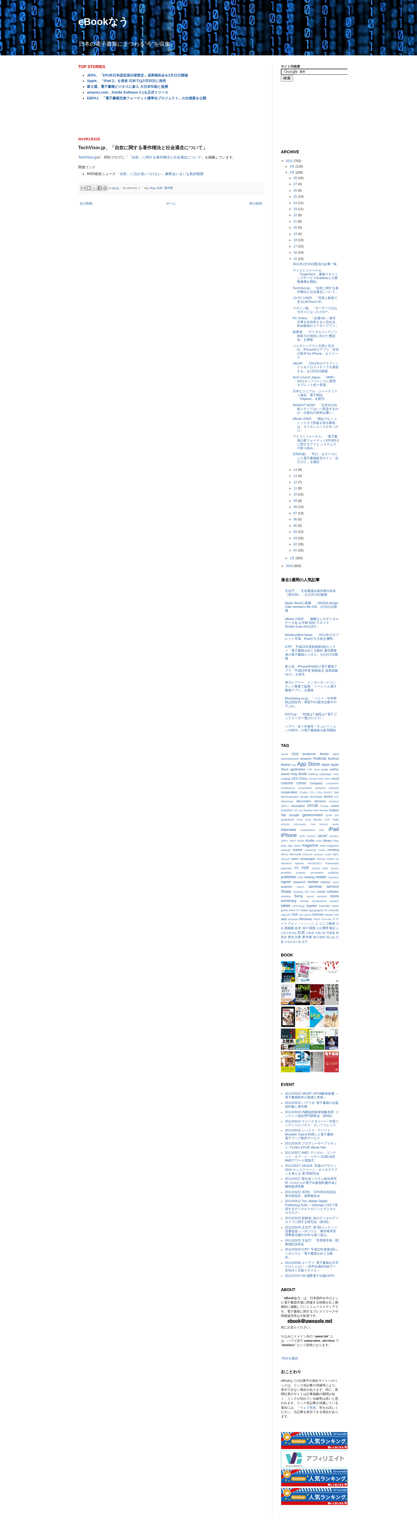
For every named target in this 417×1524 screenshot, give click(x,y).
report (286, 882)
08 (295, 506)
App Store (308, 764)
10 (295, 494)
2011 (290, 161)
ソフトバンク (306, 923)
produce (286, 872)
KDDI (300, 840)
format (324, 810)
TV (298, 910)
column (287, 783)
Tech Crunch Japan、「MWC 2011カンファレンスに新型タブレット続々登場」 (314, 381)
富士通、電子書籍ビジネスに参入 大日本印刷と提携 (127, 87)
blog (152, 187)
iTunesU (311, 836)
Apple (325, 764)
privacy (335, 868)
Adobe (324, 754)
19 (295, 234)
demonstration (290, 796)
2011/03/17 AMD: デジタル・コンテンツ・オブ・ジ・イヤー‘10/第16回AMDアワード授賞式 (310, 1156)
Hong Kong (304, 819)
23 (295, 209)
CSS (311, 792)
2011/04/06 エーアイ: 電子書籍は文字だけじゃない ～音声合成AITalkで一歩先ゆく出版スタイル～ (312, 1266)
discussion (303, 801)
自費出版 (320, 932)
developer (316, 796)
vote (336, 914)
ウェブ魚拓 (308, 1407)
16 (295, 252)
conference (288, 788)
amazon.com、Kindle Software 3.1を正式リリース (127, 92)
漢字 (305, 928)
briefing (313, 774)
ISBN (302, 836)
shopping (298, 891)
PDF (305, 868)
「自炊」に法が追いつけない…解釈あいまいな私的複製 (159, 174)
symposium (319, 901)
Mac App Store (291, 845)
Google (294, 815)
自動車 (310, 932)
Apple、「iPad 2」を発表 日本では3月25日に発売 (126, 81)
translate (324, 905)
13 (295, 475)
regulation (333, 877)
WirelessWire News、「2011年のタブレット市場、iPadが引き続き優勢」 (312, 636)
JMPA (292, 840)
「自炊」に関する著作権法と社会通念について (164, 157)
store (334, 896)
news (295, 859)
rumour (326, 882)
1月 (292, 558)
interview (288, 829)
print (325, 868)
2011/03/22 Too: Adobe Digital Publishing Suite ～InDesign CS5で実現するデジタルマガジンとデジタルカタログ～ (311, 1206)
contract (334, 788)
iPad (334, 829)
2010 (290, 566)
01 (295, 550)
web (284, 919)
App (294, 764)
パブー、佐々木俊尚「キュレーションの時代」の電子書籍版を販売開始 (310, 728)
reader (320, 877)
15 (295, 258)
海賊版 (289, 928)
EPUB (313, 805)
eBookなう (103, 21)
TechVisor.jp (87, 157)
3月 (292, 166)
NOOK (321, 859)
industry (285, 824)
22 (295, 215)
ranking (309, 877)
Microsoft (295, 854)
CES (294, 778)
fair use (298, 810)
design (304, 796)
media (321, 850)
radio (300, 877)
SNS (313, 891)
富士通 (297, 941)
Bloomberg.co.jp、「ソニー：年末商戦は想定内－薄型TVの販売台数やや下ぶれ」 (311, 702)
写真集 (330, 932)
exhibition (287, 810)
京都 (318, 928)
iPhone (289, 835)
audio (324, 769)
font (316, 810)
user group (305, 914)
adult (336, 754)
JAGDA (334, 836)
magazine (310, 845)
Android (319, 758)
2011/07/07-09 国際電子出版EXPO (309, 1275)
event (335, 805)
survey (304, 901)
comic (301, 783)
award (285, 774)
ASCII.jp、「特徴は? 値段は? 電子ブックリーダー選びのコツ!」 (311, 716)
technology (298, 906)
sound (310, 896)
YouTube (326, 919)
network (285, 859)
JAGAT (322, 836)
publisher (289, 877)
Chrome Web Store (319, 778)
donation (334, 801)
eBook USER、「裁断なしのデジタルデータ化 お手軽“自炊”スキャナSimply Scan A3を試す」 (312, 622)
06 (295, 519)
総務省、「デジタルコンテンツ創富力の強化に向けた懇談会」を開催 (315, 335)
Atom (317, 769)
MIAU (284, 854)
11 (295, 488)
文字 (305, 941)
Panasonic (332, 863)
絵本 (298, 928)
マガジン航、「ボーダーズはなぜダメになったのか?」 (315, 309)
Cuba (319, 792)
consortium (305, 788)
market (298, 850)
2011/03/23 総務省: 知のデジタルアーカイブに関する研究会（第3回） (312, 1220)
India (336, 819)
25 (295, 196)
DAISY (328, 792)
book (303, 774)
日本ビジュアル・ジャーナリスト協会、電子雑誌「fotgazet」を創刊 (315, 394)
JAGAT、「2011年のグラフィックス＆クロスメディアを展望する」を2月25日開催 (316, 367)
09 (295, 500)
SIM (307, 891)
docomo (320, 801)
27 (295, 184)
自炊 (159, 187)
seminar (315, 886)
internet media (329, 824)
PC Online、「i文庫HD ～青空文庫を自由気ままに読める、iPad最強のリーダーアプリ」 (316, 321)
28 (295, 178)
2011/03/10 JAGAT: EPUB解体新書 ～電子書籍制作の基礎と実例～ (312, 1095)
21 (295, 221)
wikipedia (293, 919)
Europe (325, 806)
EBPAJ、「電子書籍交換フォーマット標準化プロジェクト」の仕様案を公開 (146, 98)
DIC (336, 796)
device (328, 796)
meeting (333, 850)
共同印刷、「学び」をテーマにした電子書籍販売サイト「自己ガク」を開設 (316, 457)
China (303, 778)
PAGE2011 (315, 863)
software (333, 891)
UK (326, 910)
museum (318, 854)
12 (295, 482)
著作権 (168, 187)
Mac (336, 840)
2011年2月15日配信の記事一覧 (315, 264)
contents (320, 788)
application (298, 769)
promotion (317, 872)
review (312, 882)
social (321, 891)
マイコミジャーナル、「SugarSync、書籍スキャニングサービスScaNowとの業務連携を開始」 (315, 276)
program (301, 872)
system (334, 901)
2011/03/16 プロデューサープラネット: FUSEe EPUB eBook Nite (311, 1145)
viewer (329, 914)
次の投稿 (86, 203)
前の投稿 (255, 203)
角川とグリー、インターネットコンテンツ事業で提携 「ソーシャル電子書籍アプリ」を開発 (311, 686)
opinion (299, 863)
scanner (286, 886)
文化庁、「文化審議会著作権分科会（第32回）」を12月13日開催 (310, 592)
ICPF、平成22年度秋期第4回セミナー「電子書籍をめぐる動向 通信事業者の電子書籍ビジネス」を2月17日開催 (311, 652)
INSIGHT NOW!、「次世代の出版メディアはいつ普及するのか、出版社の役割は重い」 (316, 408)
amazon (306, 758)
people (316, 868)
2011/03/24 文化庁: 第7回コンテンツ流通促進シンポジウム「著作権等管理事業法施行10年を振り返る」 (311, 1231)
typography (316, 910)
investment (308, 830)
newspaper (308, 859)
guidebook (287, 819)
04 (295, 531)
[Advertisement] (171, 118)
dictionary (287, 801)
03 (295, 538)
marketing (310, 850)
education (298, 805)
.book (284, 754)
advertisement (290, 758)
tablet (285, 905)
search (300, 886)
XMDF (317, 919)
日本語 (288, 941)
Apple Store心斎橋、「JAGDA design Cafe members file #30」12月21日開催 (311, 606)
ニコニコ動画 (325, 923)
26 (295, 190)
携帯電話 (328, 928)
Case (336, 774)
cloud (335, 778)
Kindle (310, 840)
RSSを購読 (290, 1358)
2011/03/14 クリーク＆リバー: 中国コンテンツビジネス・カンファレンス (312, 1123)
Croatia (303, 792)
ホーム (171, 203)
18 (295, 240)
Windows (305, 919)
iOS (321, 830)
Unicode (333, 910)
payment (286, 868)
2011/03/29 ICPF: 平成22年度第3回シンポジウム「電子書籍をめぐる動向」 (312, 1253)
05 (295, 525)
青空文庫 (294, 937)
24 (295, 203)
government (312, 815)
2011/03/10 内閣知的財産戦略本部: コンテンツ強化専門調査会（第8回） (312, 1114)
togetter (311, 905)
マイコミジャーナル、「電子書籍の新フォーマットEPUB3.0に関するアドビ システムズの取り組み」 (316, 442)
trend (292, 910)
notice (330, 859)
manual (285, 850)
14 (295, 469)
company (316, 783)
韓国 (312, 928)
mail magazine (329, 845)
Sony (298, 896)
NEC (336, 854)
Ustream (318, 914)
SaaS (335, 882)
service (333, 886)
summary (289, 900)
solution (286, 896)
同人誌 (330, 937)
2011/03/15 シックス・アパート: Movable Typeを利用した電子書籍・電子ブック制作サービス (310, 1134)
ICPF (327, 819)
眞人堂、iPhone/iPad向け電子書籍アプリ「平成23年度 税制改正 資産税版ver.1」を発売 (311, 670)
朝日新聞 (319, 937)
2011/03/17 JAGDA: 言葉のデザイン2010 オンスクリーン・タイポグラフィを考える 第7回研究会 (311, 1169)
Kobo (319, 840)
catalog (285, 778)
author (334, 769)
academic (309, 754)
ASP (309, 769)
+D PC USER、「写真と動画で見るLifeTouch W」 (315, 299)
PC (297, 868)
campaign (325, 774)
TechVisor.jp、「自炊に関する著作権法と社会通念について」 (316, 290)
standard (322, 896)
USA (294, 914)
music (328, 854)
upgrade (285, 914)
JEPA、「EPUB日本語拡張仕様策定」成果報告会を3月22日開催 (137, 75)
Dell (336, 792)
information (300, 824)
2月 (292, 172)
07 (295, 513)
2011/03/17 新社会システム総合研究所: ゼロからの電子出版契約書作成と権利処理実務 (311, 1182)
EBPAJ (285, 806)
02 (295, 544)
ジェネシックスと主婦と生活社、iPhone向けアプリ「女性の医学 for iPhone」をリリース (316, 351)
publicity (333, 872)
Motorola (307, 854)
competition (332, 783)
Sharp (286, 891)
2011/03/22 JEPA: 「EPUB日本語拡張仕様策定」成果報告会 (310, 1193)
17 (295, 246)
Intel (312, 824)
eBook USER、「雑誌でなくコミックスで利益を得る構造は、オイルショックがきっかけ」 (316, 424)
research (299, 882)
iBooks (317, 819)
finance (308, 810)
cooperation (289, 792)
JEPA (284, 840)
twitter (304, 910)
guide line (332, 815)
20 (295, 227)
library (327, 840)
